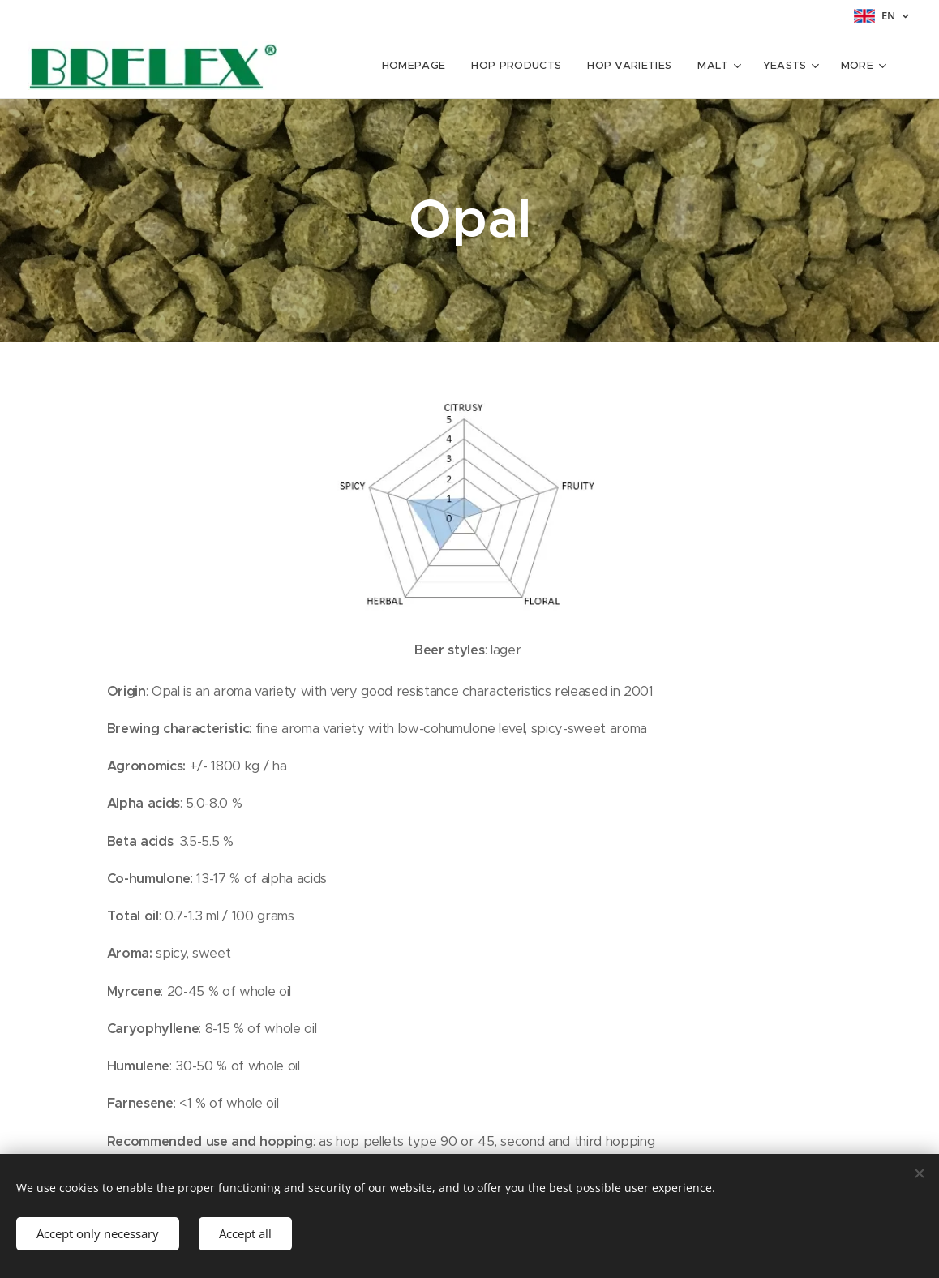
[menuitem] (359, 65)
